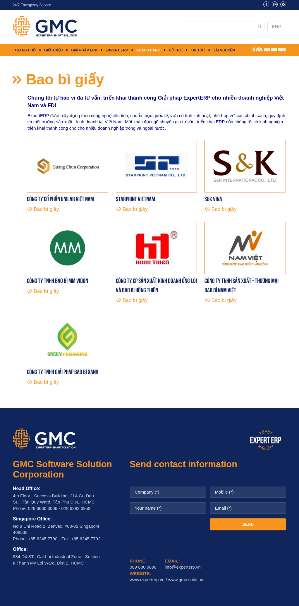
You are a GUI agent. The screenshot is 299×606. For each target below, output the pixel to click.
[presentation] (174, 529)
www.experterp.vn (147, 579)
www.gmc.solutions (187, 579)
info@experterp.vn (183, 567)
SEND (248, 524)
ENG (277, 26)
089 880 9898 (275, 49)
